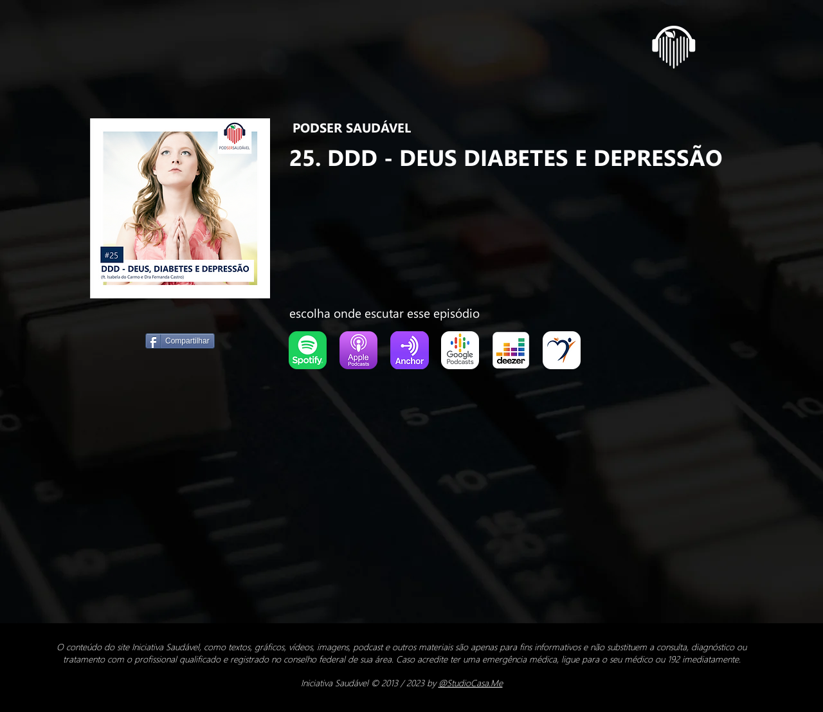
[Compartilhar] (180, 341)
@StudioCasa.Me (471, 683)
